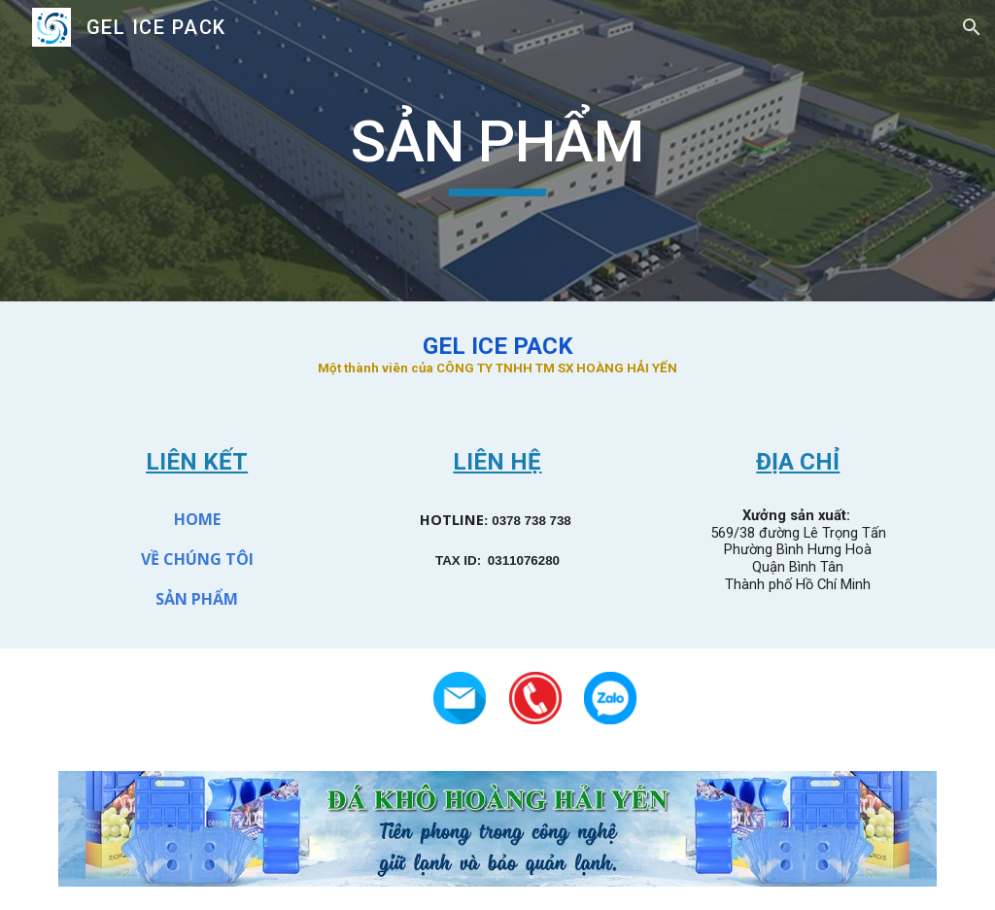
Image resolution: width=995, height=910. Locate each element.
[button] (971, 27)
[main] (497, 150)
